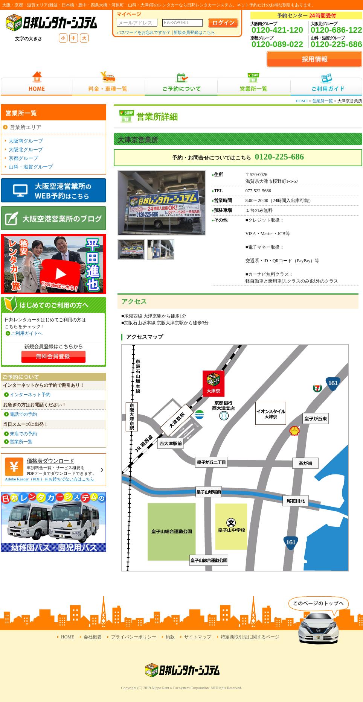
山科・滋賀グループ (31, 167)
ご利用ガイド (326, 83)
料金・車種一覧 (108, 83)
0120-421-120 (277, 30)
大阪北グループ (26, 149)
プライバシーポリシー (133, 637)
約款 (170, 637)
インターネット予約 (30, 394)
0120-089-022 (277, 44)
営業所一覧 (254, 83)
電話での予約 (23, 414)
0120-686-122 (336, 30)
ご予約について (181, 83)
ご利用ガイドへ (27, 333)
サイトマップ (197, 637)
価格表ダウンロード (50, 461)
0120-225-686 (336, 44)
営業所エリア (25, 127)
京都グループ (23, 158)
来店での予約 (23, 433)
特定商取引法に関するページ (250, 637)
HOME (36, 83)
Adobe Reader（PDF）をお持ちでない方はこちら (49, 479)
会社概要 (93, 637)
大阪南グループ (26, 141)
